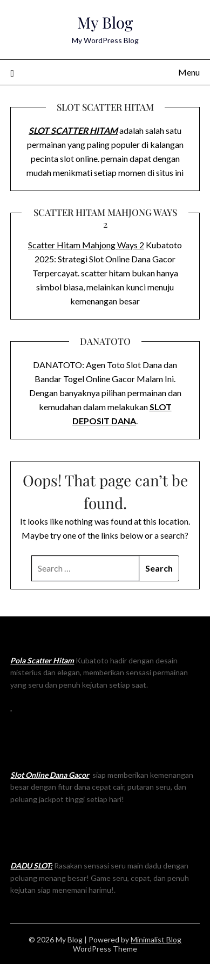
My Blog (105, 22)
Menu (189, 72)
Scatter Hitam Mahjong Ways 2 (86, 245)
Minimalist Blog (156, 939)
